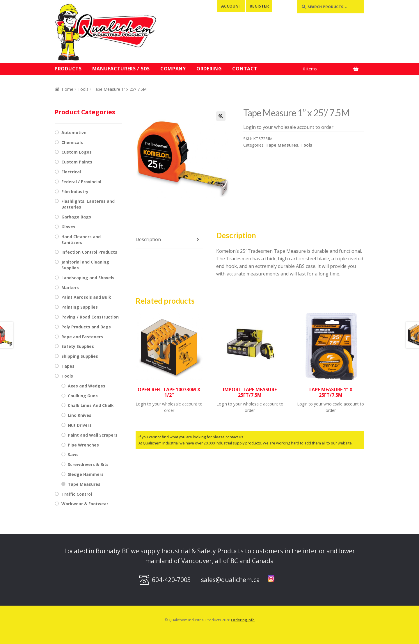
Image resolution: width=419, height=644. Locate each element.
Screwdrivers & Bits (88, 464)
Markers (70, 287)
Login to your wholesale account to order (288, 127)
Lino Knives (79, 415)
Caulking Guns (83, 396)
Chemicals (72, 142)
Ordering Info (243, 619)
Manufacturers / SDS (121, 68)
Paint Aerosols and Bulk (86, 297)
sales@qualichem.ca (230, 580)
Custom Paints (76, 162)
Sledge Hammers (86, 474)
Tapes (67, 366)
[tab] (169, 239)
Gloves (68, 227)
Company (173, 68)
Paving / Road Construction (90, 317)
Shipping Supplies (79, 356)
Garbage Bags (76, 217)
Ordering (209, 68)
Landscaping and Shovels (87, 277)
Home (67, 89)
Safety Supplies (77, 346)
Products (68, 68)
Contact (244, 68)
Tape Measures (282, 145)
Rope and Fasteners (82, 336)
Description (148, 239)
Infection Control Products (89, 252)
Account (231, 6)
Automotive (73, 132)
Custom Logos (76, 152)
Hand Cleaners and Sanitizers (81, 239)
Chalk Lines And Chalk (91, 405)
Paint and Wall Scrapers (93, 435)
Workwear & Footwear (84, 503)
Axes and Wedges (86, 386)
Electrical (71, 172)
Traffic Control (76, 494)
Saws (73, 454)
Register (259, 6)
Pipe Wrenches (83, 445)
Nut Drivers (80, 425)
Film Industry (74, 191)
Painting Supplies (79, 307)
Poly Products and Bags (86, 327)
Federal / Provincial (81, 181)
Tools (83, 89)
